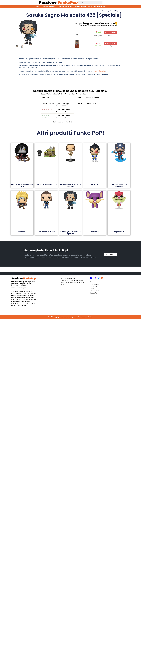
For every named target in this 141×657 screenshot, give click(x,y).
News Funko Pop (80, 7)
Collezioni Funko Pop (48, 7)
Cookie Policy (94, 293)
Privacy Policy (94, 284)
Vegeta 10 (94, 184)
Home (37, 7)
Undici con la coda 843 (46, 232)
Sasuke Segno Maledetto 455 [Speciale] (70, 233)
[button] (38, 22)
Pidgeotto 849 (119, 232)
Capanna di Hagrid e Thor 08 (46, 184)
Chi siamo (93, 286)
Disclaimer (93, 282)
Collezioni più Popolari (65, 7)
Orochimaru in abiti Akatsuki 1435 (22, 185)
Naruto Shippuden (115, 11)
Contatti (92, 288)
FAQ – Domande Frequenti (96, 7)
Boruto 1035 (22, 232)
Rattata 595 (95, 232)
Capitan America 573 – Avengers (119, 185)
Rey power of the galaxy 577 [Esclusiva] (70, 185)
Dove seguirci (94, 291)
